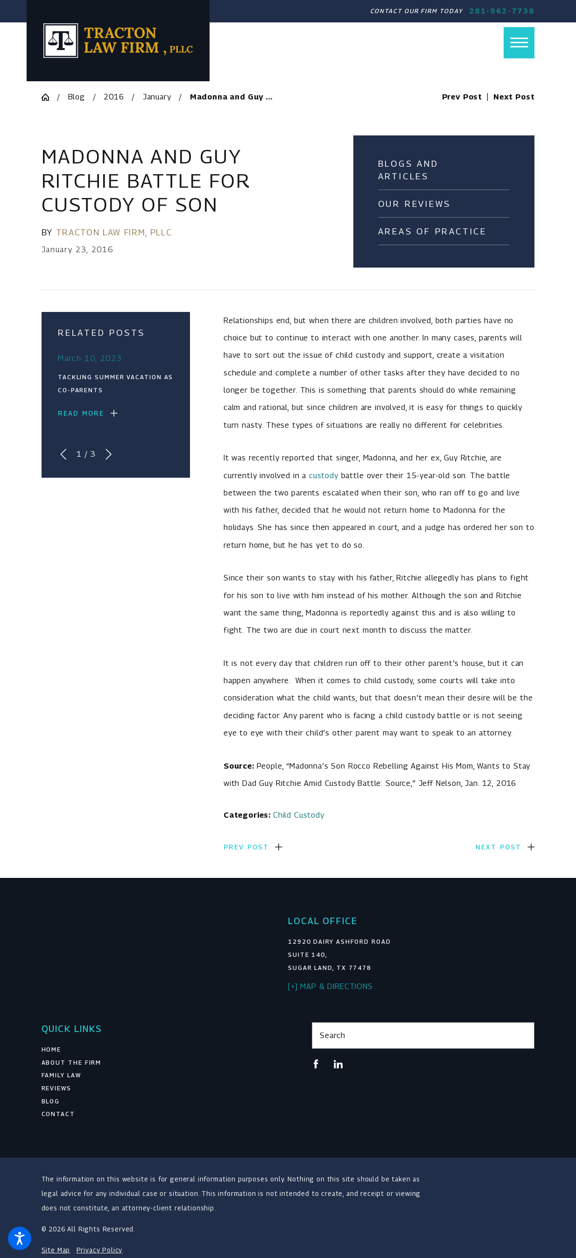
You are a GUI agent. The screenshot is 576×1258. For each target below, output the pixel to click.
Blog (76, 96)
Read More (81, 413)
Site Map (56, 1250)
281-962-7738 (502, 11)
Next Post (498, 847)
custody (323, 475)
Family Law (61, 1075)
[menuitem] (153, 1049)
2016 (114, 96)
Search (332, 1035)
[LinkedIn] (338, 1064)
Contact (58, 1113)
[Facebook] (316, 1064)
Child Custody (298, 815)
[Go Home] (49, 97)
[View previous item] (63, 454)
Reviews (56, 1088)
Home (52, 1049)
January (157, 96)
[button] (19, 1238)
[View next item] (108, 454)
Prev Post (246, 847)
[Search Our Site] (523, 1035)
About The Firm (72, 1062)
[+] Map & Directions (330, 986)
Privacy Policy (100, 1250)
